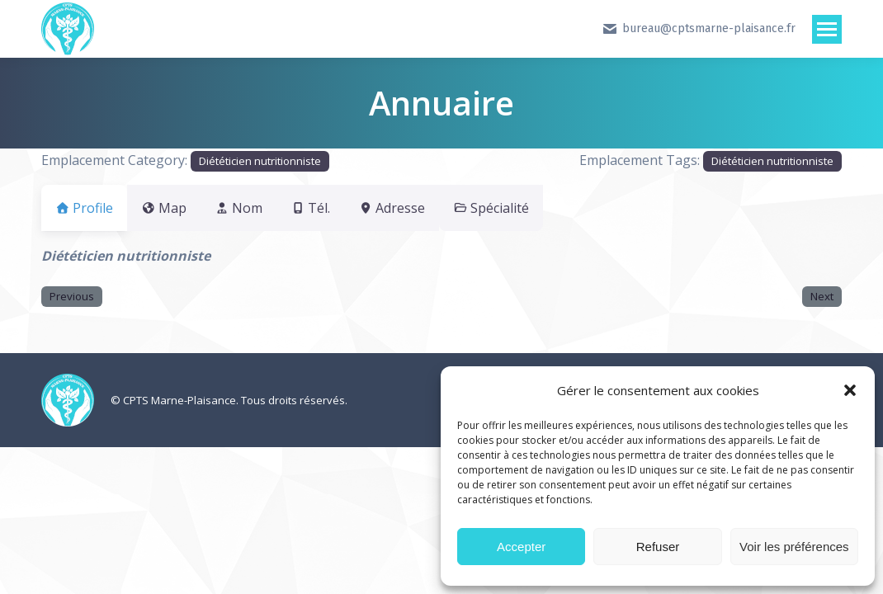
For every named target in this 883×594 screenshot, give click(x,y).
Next (821, 296)
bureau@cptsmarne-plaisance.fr (699, 28)
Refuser (658, 547)
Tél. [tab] (340, 208)
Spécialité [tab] (540, 208)
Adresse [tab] (431, 208)
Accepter (521, 547)
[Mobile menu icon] (827, 29)
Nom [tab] (258, 208)
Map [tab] (173, 208)
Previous (72, 296)
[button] (850, 390)
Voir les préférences (794, 547)
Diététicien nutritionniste (260, 160)
